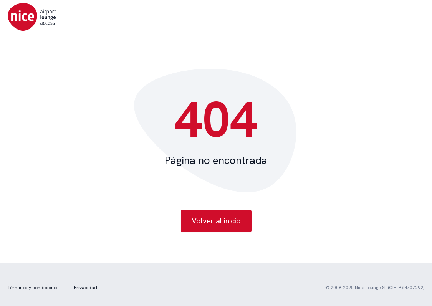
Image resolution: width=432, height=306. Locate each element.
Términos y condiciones (33, 287)
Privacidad (85, 287)
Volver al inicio (216, 221)
